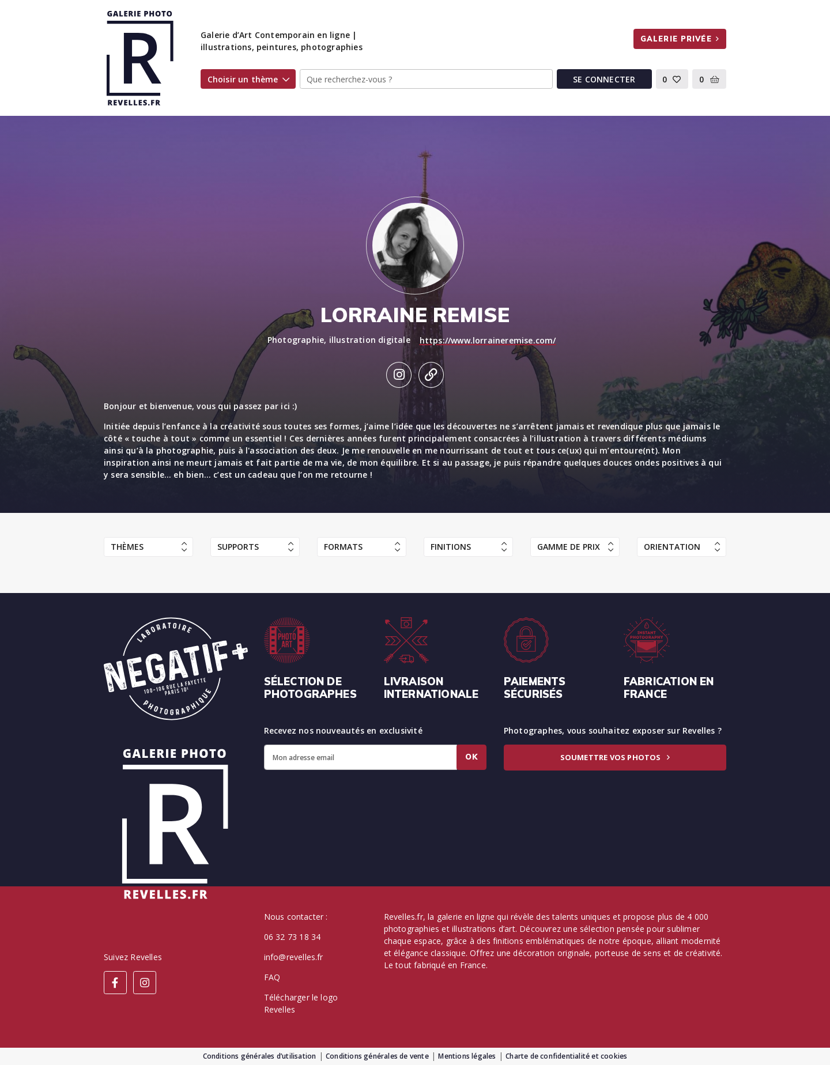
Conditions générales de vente (377, 1056)
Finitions (469, 547)
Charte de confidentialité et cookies (566, 1056)
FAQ (272, 977)
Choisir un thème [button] (248, 79)
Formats (362, 547)
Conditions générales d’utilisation (259, 1056)
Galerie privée (679, 38)
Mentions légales (467, 1056)
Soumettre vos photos (615, 757)
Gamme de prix (575, 547)
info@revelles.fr (293, 956)
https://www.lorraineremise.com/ (488, 340)
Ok (471, 756)
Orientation (682, 547)
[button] (672, 79)
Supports (255, 547)
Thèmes (149, 547)
